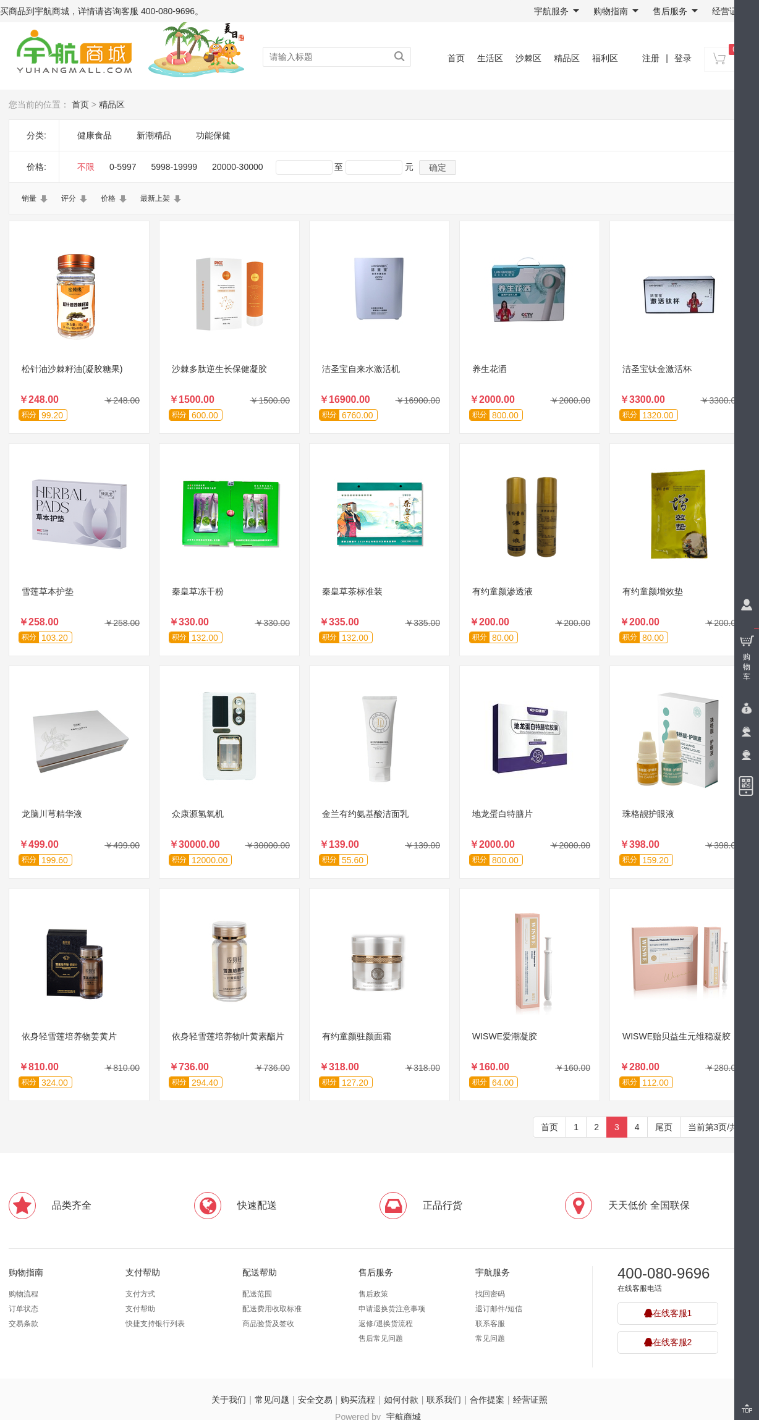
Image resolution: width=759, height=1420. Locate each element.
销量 (29, 198)
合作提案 (487, 1400)
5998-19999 (174, 167)
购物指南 (615, 11)
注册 (650, 58)
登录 (683, 58)
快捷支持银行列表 (155, 1323)
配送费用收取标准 (272, 1308)
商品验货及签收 (268, 1323)
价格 (108, 198)
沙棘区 (528, 58)
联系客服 (490, 1323)
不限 (86, 167)
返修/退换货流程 (385, 1323)
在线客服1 (668, 1313)
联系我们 (443, 1400)
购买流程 (358, 1400)
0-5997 (123, 167)
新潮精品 (154, 135)
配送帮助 (259, 1272)
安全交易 (315, 1400)
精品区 (567, 58)
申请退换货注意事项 (391, 1308)
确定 (437, 167)
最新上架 (155, 198)
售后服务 (675, 11)
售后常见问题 (380, 1338)
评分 (68, 198)
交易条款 (23, 1323)
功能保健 (213, 135)
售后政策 (373, 1294)
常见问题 (490, 1338)
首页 (456, 58)
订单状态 (23, 1308)
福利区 (605, 58)
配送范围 (257, 1294)
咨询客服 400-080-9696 (149, 11)
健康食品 (94, 135)
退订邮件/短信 (498, 1308)
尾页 (663, 1127)
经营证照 (729, 11)
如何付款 (401, 1400)
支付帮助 (142, 1272)
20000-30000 (237, 167)
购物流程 (23, 1294)
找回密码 (490, 1294)
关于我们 (228, 1400)
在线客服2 (668, 1342)
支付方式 (140, 1294)
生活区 (490, 58)
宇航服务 (556, 11)
